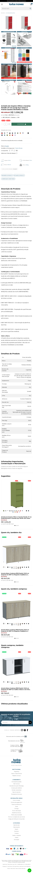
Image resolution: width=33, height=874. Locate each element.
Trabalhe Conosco (16, 775)
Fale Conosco (16, 783)
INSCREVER (30, 722)
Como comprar (16, 800)
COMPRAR (21, 124)
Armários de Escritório (10, 12)
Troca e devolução (16, 810)
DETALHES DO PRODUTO (19, 175)
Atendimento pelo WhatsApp (16, 786)
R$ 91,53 (11, 115)
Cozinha (16, 833)
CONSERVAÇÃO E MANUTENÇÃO (8, 178)
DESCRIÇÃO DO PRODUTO (7, 175)
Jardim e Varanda (16, 835)
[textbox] (15, 8)
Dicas (16, 806)
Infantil (16, 837)
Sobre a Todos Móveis (16, 773)
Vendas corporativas (16, 790)
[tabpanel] (16, 502)
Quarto (16, 829)
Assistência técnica (16, 812)
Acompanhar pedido (16, 781)
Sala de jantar (16, 827)
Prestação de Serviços (16, 794)
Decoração (16, 839)
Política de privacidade (16, 814)
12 (6, 115)
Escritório (3, 12)
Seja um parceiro (16, 792)
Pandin (7, 146)
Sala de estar (16, 825)
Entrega (16, 808)
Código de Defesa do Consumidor (16, 819)
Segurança (16, 771)
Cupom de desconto (16, 804)
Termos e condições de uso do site (16, 817)
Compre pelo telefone (16, 788)
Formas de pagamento (16, 802)
